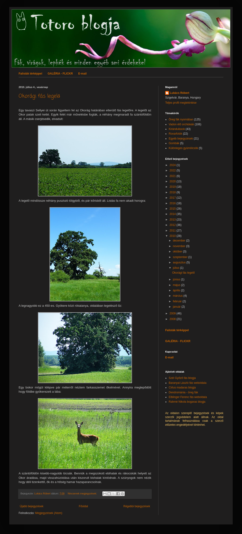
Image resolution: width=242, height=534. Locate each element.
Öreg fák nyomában (181, 119)
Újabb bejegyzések (31, 506)
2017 (173, 197)
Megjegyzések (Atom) (48, 513)
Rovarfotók (175, 133)
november (179, 246)
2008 (173, 319)
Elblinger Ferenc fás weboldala (188, 397)
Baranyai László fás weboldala (187, 382)
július (176, 267)
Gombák (174, 143)
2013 (173, 219)
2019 (173, 186)
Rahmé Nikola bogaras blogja (187, 401)
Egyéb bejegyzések (181, 138)
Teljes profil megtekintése (181, 102)
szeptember (180, 257)
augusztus (179, 262)
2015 (173, 208)
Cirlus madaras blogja (182, 387)
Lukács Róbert (179, 93)
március (178, 295)
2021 (173, 176)
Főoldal (83, 506)
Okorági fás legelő (39, 96)
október (178, 251)
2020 (173, 181)
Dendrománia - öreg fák (183, 392)
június (177, 279)
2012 (173, 225)
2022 (173, 170)
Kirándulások (177, 129)
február (177, 301)
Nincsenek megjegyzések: (82, 493)
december (179, 240)
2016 (173, 203)
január (177, 306)
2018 (173, 192)
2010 (173, 236)
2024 (173, 165)
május (177, 285)
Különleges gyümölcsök (183, 148)
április (177, 290)
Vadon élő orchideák (181, 124)
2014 (173, 214)
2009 (173, 313)
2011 (173, 230)
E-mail (82, 73)
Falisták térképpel (30, 73)
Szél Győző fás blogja (182, 378)
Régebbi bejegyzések (136, 506)
